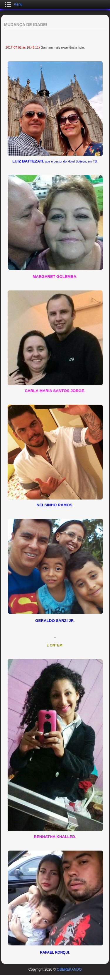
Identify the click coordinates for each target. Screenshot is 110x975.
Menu (17, 4)
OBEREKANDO (69, 969)
